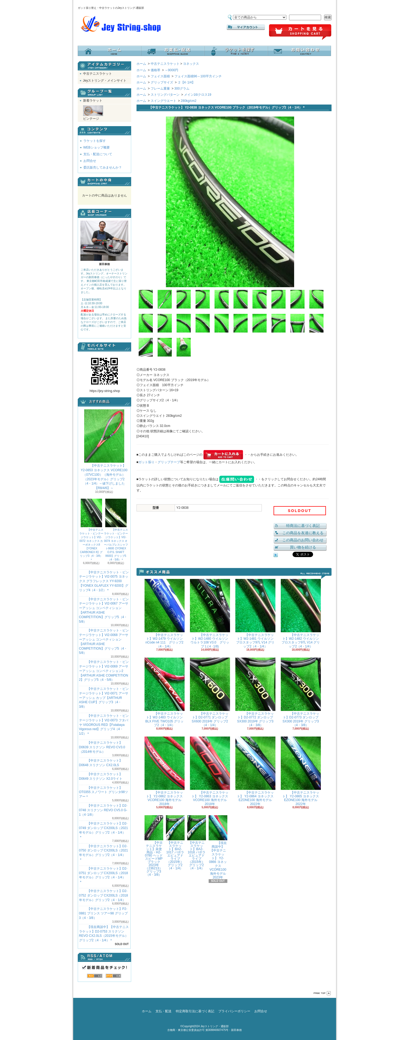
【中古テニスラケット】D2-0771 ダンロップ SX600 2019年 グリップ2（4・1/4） (210, 692)
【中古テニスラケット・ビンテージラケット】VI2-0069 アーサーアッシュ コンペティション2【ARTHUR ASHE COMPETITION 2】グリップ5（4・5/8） (104, 671)
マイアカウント (246, 27)
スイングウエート (163, 101)
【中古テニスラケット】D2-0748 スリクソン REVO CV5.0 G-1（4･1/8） (103, 810)
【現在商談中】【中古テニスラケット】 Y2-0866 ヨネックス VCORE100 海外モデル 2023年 (218, 847)
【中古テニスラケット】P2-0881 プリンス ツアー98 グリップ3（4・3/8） (103, 913)
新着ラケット (92, 100)
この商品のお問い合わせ (303, 540)
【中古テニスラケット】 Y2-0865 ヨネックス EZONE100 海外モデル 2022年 (301, 771)
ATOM (113, 976)
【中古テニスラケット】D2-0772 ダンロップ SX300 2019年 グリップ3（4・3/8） (255, 692)
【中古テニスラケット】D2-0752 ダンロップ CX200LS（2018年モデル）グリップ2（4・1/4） (103, 895)
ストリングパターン (165, 95)
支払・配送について (172, 51)
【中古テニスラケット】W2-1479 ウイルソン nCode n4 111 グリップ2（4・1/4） (165, 613)
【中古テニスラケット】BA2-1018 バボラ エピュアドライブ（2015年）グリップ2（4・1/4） (196, 842)
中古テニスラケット (97, 73)
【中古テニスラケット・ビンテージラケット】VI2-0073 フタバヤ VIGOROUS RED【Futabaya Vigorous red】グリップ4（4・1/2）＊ (104, 724)
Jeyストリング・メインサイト (105, 80)
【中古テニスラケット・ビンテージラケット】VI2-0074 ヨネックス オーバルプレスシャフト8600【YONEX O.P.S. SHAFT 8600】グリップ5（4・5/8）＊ (116, 530)
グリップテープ (169, 462)
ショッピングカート (300, 32)
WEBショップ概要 (96, 147)
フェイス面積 (160, 76)
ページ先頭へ (322, 993)
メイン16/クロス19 (197, 95)
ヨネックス (191, 64)
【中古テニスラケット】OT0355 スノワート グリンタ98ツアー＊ (103, 792)
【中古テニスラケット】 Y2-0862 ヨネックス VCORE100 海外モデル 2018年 (165, 771)
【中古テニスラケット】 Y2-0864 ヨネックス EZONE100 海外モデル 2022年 (255, 771)
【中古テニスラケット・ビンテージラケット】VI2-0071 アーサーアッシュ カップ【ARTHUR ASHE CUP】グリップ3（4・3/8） (104, 698)
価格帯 (155, 70)
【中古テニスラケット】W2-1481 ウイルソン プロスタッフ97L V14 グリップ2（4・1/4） (255, 613)
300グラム (181, 88)
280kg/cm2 (189, 101)
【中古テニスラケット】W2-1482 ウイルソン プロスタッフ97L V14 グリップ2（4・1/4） (301, 613)
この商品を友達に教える (303, 533)
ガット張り (146, 462)
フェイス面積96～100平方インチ (198, 76)
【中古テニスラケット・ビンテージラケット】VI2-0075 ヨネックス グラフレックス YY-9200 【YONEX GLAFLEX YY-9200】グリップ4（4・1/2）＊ (104, 581)
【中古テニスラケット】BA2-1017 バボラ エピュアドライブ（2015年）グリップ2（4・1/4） (175, 842)
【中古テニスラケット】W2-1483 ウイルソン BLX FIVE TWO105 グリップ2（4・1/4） (165, 692)
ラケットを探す (236, 51)
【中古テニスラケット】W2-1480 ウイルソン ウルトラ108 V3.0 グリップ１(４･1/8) (210, 613)
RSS (94, 976)
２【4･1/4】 (186, 82)
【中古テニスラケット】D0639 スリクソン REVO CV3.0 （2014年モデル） (102, 747)
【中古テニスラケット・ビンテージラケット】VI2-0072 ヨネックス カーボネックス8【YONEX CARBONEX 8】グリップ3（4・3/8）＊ (91, 530)
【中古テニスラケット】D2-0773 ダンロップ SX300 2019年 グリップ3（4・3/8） (301, 692)
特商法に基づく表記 (303, 525)
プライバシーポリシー (234, 1011)
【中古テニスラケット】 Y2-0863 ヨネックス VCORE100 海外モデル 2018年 (210, 771)
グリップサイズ (162, 82)
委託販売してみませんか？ (102, 167)
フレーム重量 (160, 88)
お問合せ (299, 51)
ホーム (109, 51)
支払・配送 (163, 1011)
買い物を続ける (303, 547)
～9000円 (171, 70)
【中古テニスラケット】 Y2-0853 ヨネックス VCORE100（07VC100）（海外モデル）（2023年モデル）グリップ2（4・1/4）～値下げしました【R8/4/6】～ (104, 449)
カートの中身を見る (104, 181)
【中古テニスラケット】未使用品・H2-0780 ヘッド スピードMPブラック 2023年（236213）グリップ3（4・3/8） (154, 845)
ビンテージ (93, 113)
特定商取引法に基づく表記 (195, 1011)
